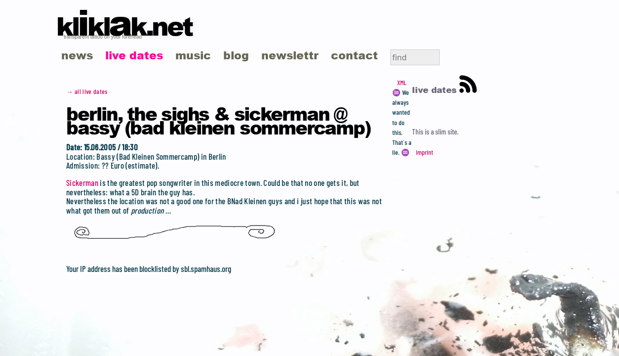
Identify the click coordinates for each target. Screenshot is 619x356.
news (77, 55)
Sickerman (82, 182)
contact (354, 55)
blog (236, 55)
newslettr (290, 55)
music (193, 55)
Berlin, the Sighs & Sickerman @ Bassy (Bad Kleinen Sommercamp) (218, 120)
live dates (134, 55)
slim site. (446, 131)
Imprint (424, 152)
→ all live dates (87, 91)
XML (401, 83)
